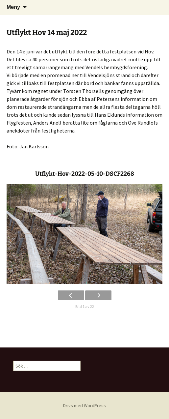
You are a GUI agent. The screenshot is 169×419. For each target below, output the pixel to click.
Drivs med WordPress (84, 405)
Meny (13, 7)
